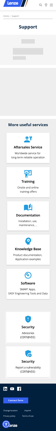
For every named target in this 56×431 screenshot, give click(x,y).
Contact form (15, 400)
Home (6, 16)
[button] (6, 424)
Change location (10, 410)
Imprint (27, 410)
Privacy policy (9, 416)
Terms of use (27, 416)
